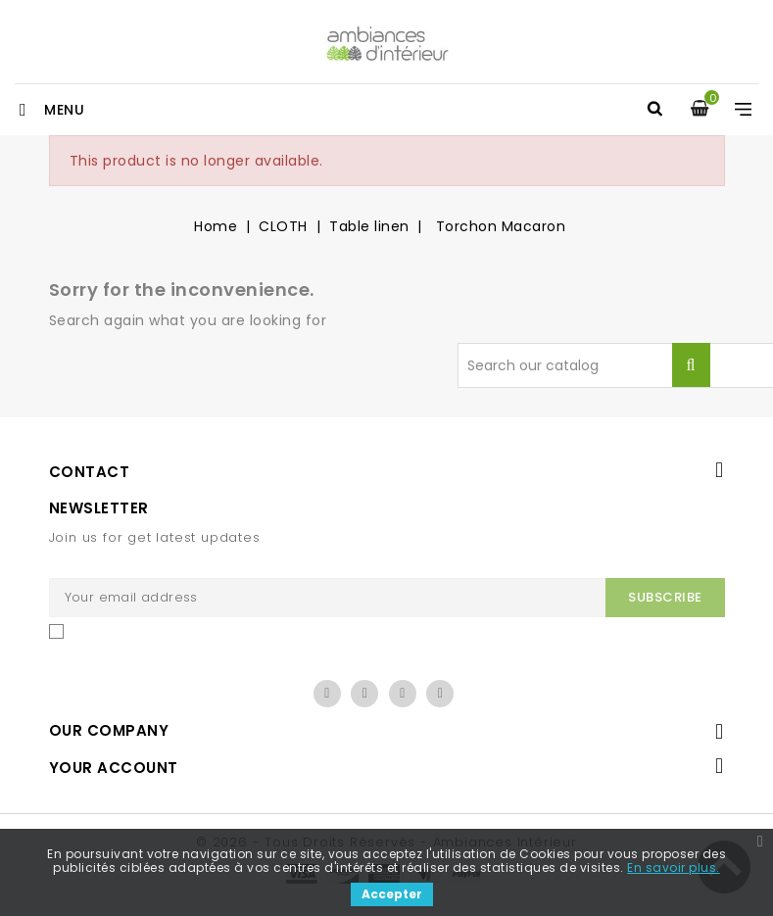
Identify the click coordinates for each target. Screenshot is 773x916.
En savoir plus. (673, 867)
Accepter (392, 894)
